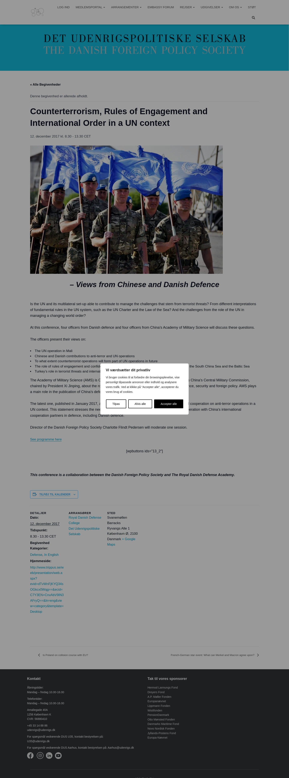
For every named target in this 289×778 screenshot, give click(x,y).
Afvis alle (140, 403)
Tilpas (116, 403)
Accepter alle (169, 403)
